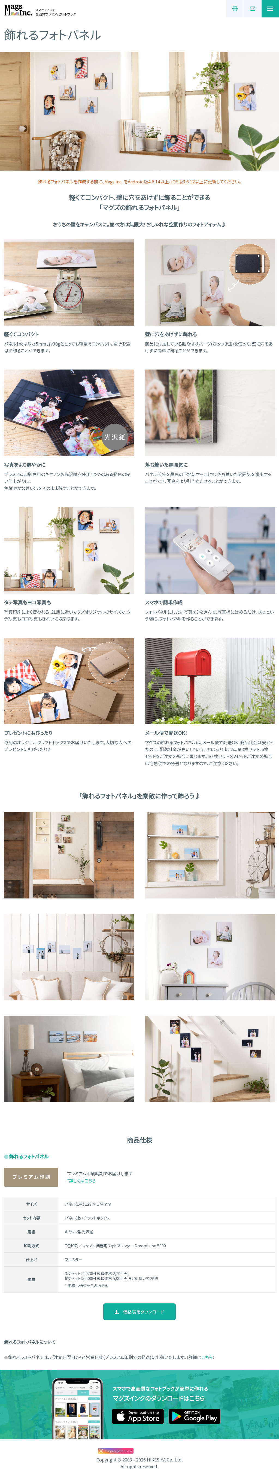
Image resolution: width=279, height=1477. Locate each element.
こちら (207, 1357)
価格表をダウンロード (140, 1311)
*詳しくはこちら (81, 1180)
